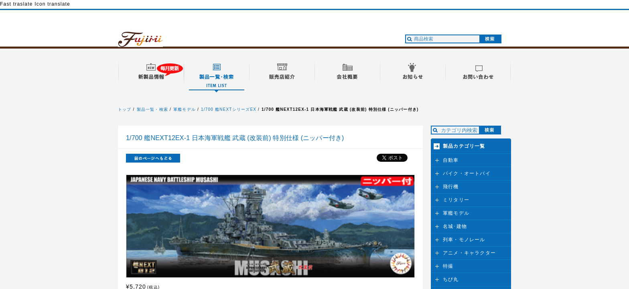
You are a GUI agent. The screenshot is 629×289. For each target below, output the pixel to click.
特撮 (448, 266)
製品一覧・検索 (152, 109)
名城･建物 (455, 226)
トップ (125, 109)
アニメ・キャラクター (469, 253)
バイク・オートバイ (467, 173)
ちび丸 (451, 279)
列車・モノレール (464, 239)
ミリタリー (456, 200)
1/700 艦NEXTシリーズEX (228, 109)
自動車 (451, 160)
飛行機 (451, 186)
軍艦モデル (184, 109)
